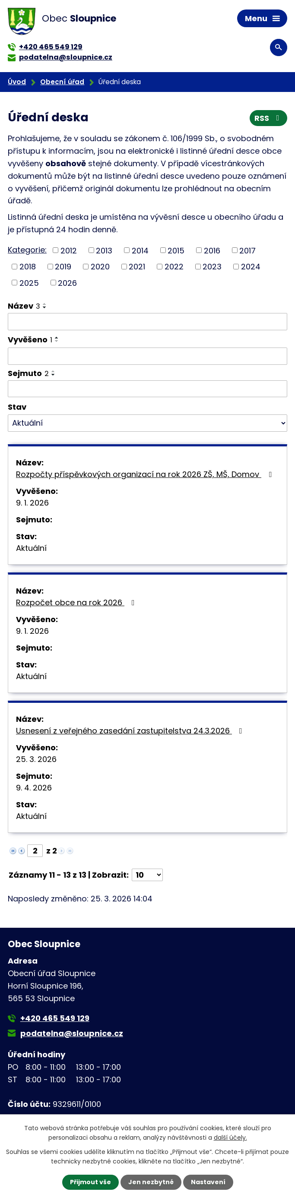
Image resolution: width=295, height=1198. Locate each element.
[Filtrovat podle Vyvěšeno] (147, 356)
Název (24, 305)
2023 (212, 266)
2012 (68, 250)
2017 (247, 250)
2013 (104, 250)
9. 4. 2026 (34, 787)
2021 (137, 266)
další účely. (230, 1137)
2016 (212, 250)
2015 (176, 250)
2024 (250, 266)
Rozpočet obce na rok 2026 (77, 602)
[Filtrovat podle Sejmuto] (147, 389)
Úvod (17, 81)
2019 (63, 266)
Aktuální (31, 548)
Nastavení (208, 1182)
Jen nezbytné (151, 1182)
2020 (100, 266)
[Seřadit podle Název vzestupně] (45, 304)
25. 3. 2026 (36, 759)
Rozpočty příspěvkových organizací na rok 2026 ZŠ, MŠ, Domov (145, 474)
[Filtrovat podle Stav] (147, 423)
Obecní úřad (62, 81)
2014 (140, 250)
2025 (29, 282)
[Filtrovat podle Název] (147, 321)
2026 (67, 282)
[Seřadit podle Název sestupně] (45, 307)
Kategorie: (27, 249)
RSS (268, 118)
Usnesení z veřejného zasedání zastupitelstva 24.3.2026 (131, 730)
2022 (174, 266)
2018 (27, 266)
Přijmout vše (90, 1182)
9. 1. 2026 (32, 502)
